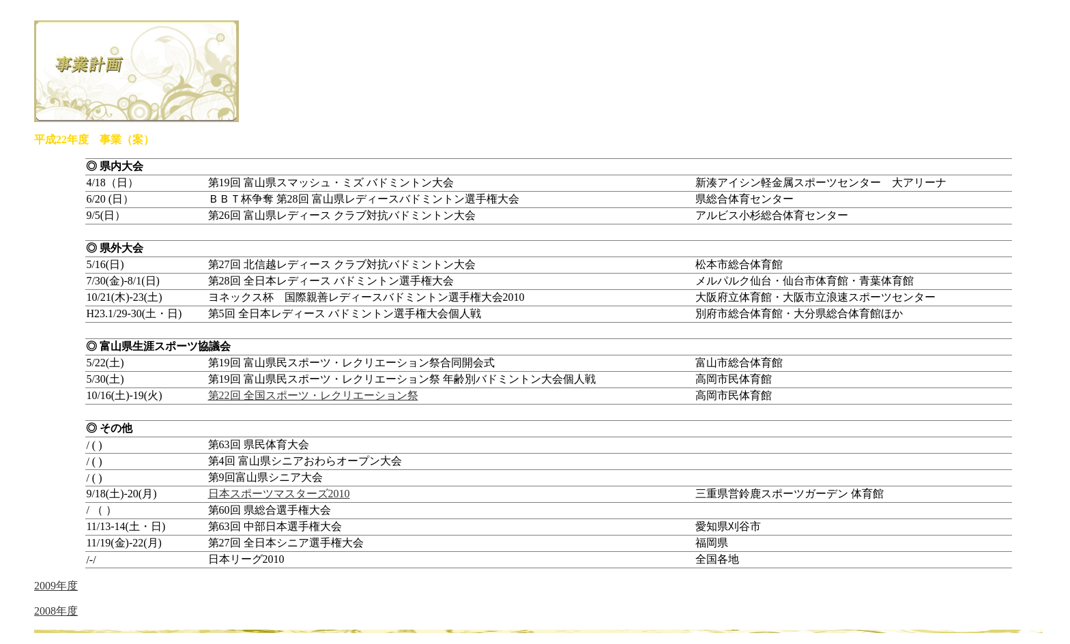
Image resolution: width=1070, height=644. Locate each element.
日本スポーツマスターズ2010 (279, 493)
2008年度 (56, 611)
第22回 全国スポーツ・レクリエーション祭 (313, 395)
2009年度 (56, 585)
